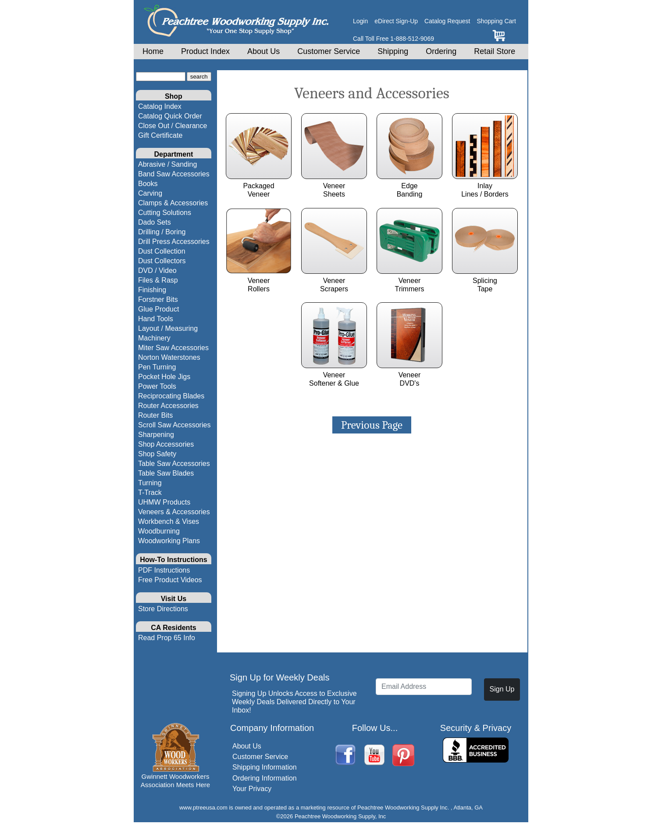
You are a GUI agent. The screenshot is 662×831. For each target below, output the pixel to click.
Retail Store (494, 51)
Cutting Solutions (164, 212)
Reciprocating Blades (171, 396)
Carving (150, 193)
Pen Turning (157, 367)
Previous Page (371, 425)
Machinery (154, 338)
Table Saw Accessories (174, 463)
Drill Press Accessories (174, 241)
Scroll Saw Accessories (174, 425)
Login (360, 21)
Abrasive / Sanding (167, 164)
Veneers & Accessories (174, 512)
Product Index (205, 51)
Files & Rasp (158, 280)
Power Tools (157, 386)
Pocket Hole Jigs (164, 376)
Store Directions (163, 609)
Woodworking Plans (169, 540)
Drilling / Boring (161, 232)
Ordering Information (264, 778)
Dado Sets (154, 222)
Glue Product (158, 309)
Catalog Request (447, 21)
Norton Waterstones (169, 357)
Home (153, 51)
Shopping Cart (496, 21)
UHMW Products (164, 502)
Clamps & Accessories (173, 203)
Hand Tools (155, 318)
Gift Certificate (160, 135)
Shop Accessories (166, 444)
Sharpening (156, 434)
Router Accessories (168, 405)
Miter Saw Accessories (173, 347)
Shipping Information (264, 767)
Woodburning (159, 531)
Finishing (152, 290)
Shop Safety (157, 454)
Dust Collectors (161, 261)
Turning (150, 483)
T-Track (150, 492)
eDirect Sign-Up (396, 21)
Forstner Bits (158, 299)
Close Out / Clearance (172, 125)
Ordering (441, 51)
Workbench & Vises (168, 521)
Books (147, 183)
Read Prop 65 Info (166, 637)
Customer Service (328, 51)
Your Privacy (251, 788)
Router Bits (155, 415)
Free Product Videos (170, 580)
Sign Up (502, 689)
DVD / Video (157, 270)
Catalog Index (160, 106)
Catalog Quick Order (170, 116)
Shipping (392, 51)
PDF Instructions (164, 570)
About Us (263, 51)
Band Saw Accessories (174, 174)
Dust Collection (161, 251)
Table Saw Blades (166, 473)
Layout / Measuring (168, 328)
